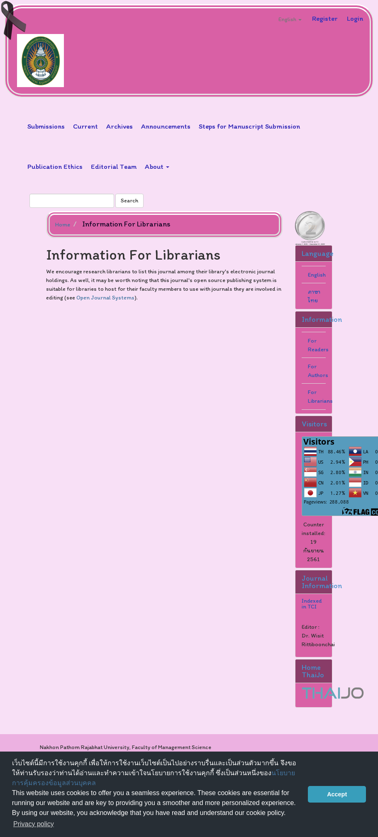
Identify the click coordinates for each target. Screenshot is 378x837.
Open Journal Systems (105, 297)
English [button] (290, 19)
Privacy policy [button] (33, 823)
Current (85, 126)
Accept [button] (337, 794)
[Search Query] (71, 201)
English (317, 274)
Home (62, 224)
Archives (119, 126)
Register (325, 18)
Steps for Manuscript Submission (249, 126)
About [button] (157, 166)
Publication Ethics (55, 166)
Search (129, 200)
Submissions (46, 126)
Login (355, 18)
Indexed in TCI (312, 604)
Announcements (165, 126)
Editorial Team (114, 166)
